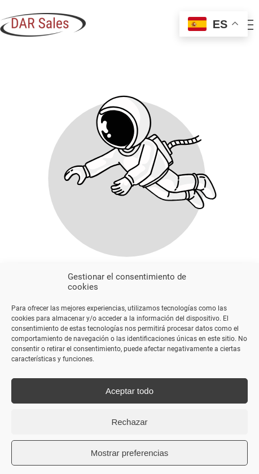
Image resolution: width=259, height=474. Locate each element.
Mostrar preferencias (130, 453)
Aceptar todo (129, 391)
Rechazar (129, 422)
